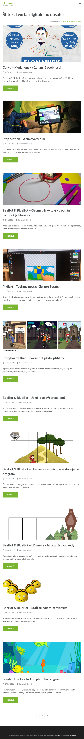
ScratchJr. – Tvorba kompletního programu (32, 679)
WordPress (72, 735)
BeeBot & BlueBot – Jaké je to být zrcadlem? (34, 397)
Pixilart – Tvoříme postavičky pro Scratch (31, 286)
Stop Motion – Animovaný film (24, 139)
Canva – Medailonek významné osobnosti (32, 67)
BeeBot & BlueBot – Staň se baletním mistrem (35, 608)
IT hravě (8, 3)
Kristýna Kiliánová (25, 72)
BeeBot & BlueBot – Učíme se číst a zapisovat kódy (38, 545)
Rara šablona (55, 735)
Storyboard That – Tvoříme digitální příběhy (33, 358)
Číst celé (10, 88)
